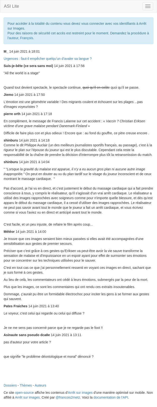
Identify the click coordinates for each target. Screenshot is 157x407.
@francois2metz (68, 397)
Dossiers (10, 385)
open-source (24, 393)
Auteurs (40, 385)
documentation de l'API (110, 397)
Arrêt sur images (80, 393)
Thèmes (26, 385)
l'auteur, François (20, 38)
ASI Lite (11, 6)
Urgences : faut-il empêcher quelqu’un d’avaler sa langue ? (48, 59)
